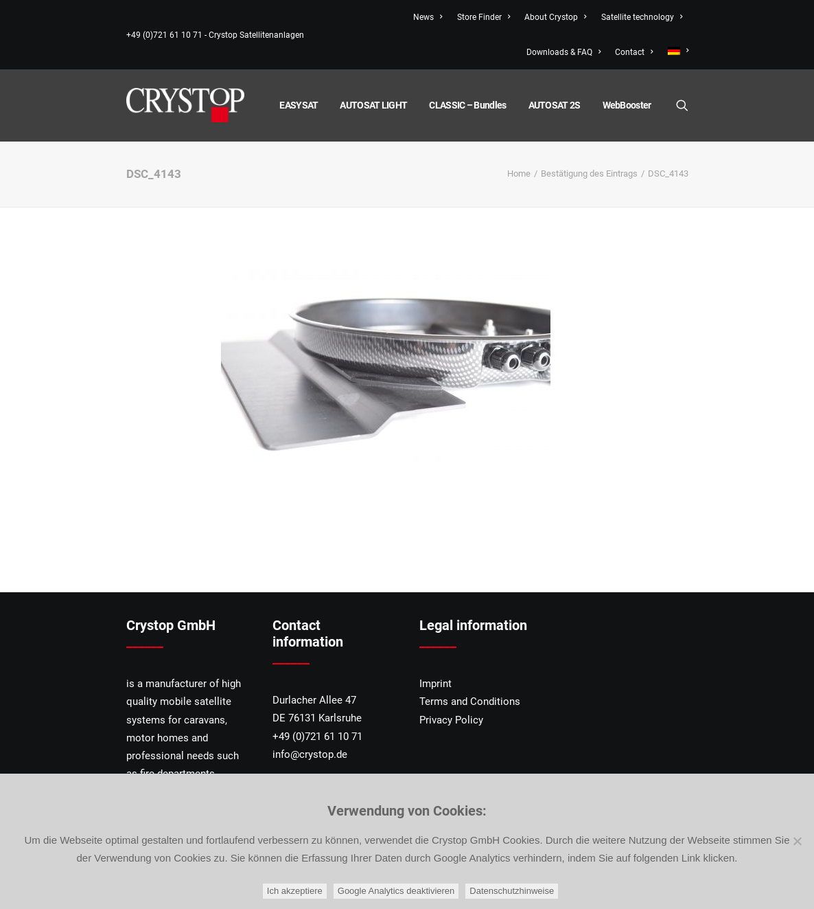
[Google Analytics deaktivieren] (797, 841)
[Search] (682, 105)
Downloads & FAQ (563, 52)
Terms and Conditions (469, 701)
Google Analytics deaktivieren (396, 891)
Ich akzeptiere (295, 891)
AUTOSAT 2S (554, 105)
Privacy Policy (451, 720)
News (427, 17)
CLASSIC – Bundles (467, 105)
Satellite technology (641, 17)
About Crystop (555, 17)
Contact (634, 52)
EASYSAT (298, 105)
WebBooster (627, 105)
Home (519, 173)
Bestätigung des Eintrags (589, 173)
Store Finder (483, 17)
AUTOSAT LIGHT (373, 105)
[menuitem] (675, 50)
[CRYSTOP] (185, 105)
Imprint (435, 683)
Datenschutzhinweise (511, 891)
